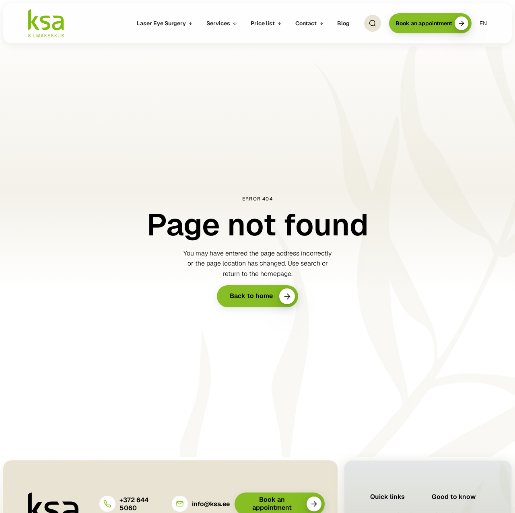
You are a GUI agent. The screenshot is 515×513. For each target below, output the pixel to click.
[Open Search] (372, 23)
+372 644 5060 (133, 504)
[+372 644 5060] (107, 504)
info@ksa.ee (211, 504)
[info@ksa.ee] (180, 504)
